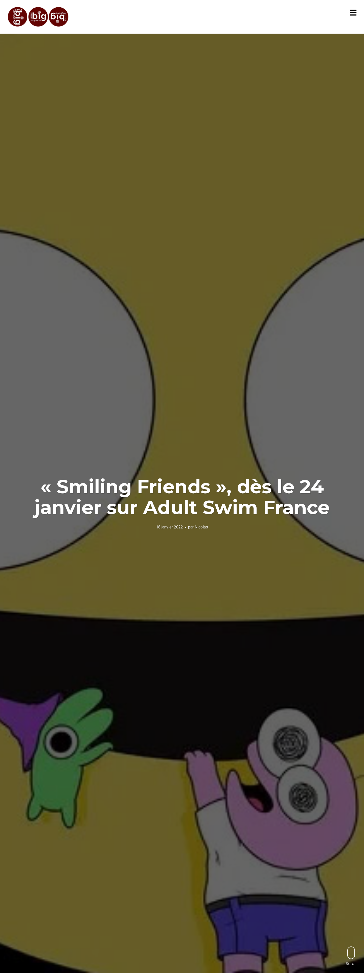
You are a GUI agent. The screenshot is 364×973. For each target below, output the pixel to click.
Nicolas (201, 527)
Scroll (351, 955)
